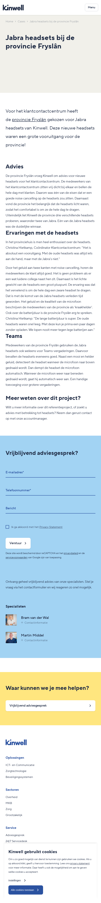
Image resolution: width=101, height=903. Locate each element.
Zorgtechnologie (16, 771)
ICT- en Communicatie (20, 765)
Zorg (9, 809)
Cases (21, 21)
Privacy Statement (50, 527)
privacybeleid (71, 553)
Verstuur (15, 543)
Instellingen (14, 880)
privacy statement (80, 863)
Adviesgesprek (15, 835)
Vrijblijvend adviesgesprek (28, 706)
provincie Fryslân (29, 120)
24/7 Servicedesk (16, 841)
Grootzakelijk (14, 815)
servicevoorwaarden (16, 557)
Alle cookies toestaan (22, 890)
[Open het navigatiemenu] (91, 7)
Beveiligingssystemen (19, 777)
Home (9, 21)
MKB (9, 803)
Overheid (12, 797)
